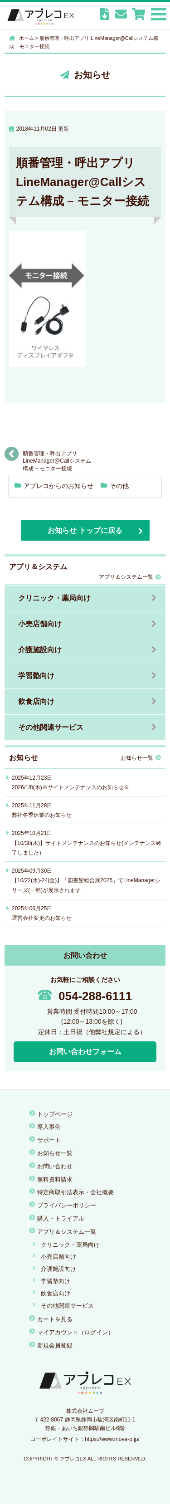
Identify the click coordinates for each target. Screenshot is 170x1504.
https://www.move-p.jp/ (112, 1439)
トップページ (55, 1114)
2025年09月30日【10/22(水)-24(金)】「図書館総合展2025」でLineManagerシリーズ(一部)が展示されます (86, 881)
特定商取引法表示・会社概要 (75, 1192)
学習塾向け (36, 675)
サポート (49, 1140)
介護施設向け (40, 650)
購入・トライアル (60, 1218)
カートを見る (55, 1319)
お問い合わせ (55, 1166)
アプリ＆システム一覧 (130, 577)
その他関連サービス (50, 727)
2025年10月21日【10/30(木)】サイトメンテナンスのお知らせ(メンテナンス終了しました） (86, 843)
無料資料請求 (55, 1179)
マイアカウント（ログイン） (75, 1332)
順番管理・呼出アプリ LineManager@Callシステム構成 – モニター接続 (57, 457)
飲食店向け (36, 701)
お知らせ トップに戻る (85, 530)
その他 (119, 485)
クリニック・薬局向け (54, 598)
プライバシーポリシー (66, 1205)
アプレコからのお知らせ (58, 485)
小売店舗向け (40, 624)
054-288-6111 (85, 996)
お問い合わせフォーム (85, 1051)
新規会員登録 (55, 1345)
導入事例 (49, 1126)
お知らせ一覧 (141, 758)
